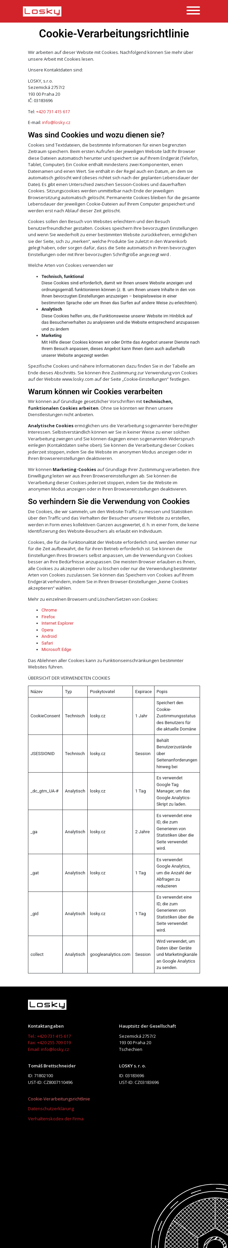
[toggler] (193, 11)
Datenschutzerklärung (51, 1108)
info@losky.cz (56, 122)
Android (49, 636)
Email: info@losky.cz (48, 1049)
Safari (47, 643)
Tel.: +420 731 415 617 (49, 1036)
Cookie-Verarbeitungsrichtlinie (59, 1099)
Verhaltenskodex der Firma (56, 1119)
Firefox (48, 616)
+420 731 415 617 (53, 111)
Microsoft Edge (56, 649)
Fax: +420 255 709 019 (49, 1042)
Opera (47, 629)
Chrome (49, 610)
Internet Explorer (57, 623)
